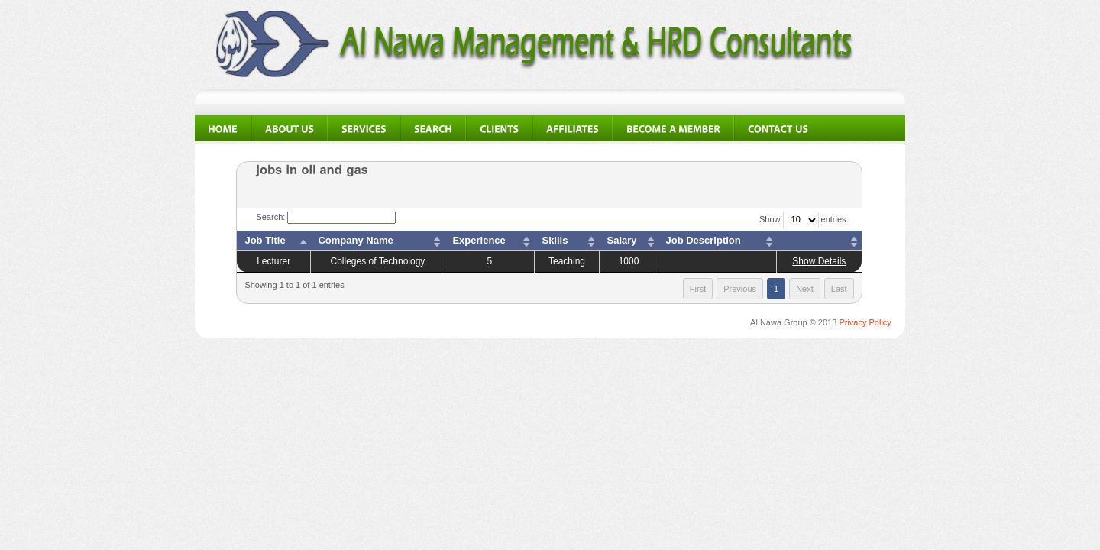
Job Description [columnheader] (703, 240)
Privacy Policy (865, 322)
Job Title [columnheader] (264, 240)
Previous (739, 288)
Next (805, 288)
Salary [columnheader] (621, 240)
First (698, 288)
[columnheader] (819, 241)
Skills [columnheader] (555, 240)
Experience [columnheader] (478, 240)
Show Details (819, 261)
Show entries (802, 219)
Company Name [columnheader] (355, 240)
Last (839, 288)
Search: (326, 217)
